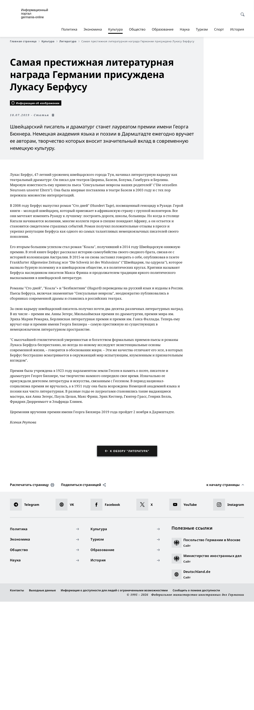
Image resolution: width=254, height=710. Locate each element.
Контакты (17, 698)
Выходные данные (42, 698)
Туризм (202, 29)
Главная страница (25, 41)
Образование (162, 29)
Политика (69, 29)
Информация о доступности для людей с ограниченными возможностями (114, 698)
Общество (137, 29)
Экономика (93, 29)
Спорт (219, 29)
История (237, 29)
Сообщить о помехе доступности (196, 698)
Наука (185, 29)
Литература (69, 41)
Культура (115, 29)
